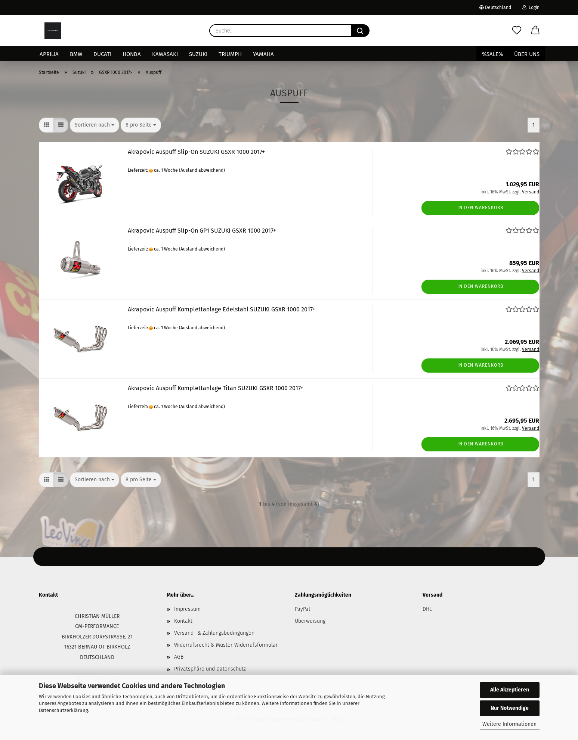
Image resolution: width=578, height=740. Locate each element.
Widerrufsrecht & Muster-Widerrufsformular (226, 645)
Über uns (527, 54)
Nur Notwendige (510, 708)
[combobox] (94, 125)
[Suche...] (360, 30)
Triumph (230, 54)
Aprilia (49, 54)
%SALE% (492, 54)
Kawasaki (165, 54)
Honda (132, 54)
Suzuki (198, 54)
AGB (178, 657)
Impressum (187, 609)
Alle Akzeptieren (509, 690)
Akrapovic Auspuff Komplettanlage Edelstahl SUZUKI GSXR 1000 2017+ (221, 309)
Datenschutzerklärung (63, 710)
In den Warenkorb (480, 207)
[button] (535, 30)
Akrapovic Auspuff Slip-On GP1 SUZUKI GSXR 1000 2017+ (202, 230)
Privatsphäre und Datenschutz (210, 669)
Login (531, 7)
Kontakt (183, 621)
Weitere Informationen (509, 724)
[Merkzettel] (516, 30)
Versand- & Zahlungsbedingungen (214, 633)
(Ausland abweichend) (202, 170)
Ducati (102, 54)
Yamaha (263, 54)
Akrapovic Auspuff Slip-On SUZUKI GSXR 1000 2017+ (196, 151)
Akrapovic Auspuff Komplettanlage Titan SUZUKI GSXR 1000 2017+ (215, 388)
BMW (76, 54)
